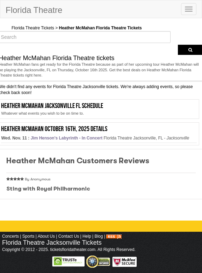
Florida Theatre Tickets (33, 28)
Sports (28, 236)
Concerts (10, 236)
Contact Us (68, 236)
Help (86, 236)
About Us (46, 236)
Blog (98, 236)
